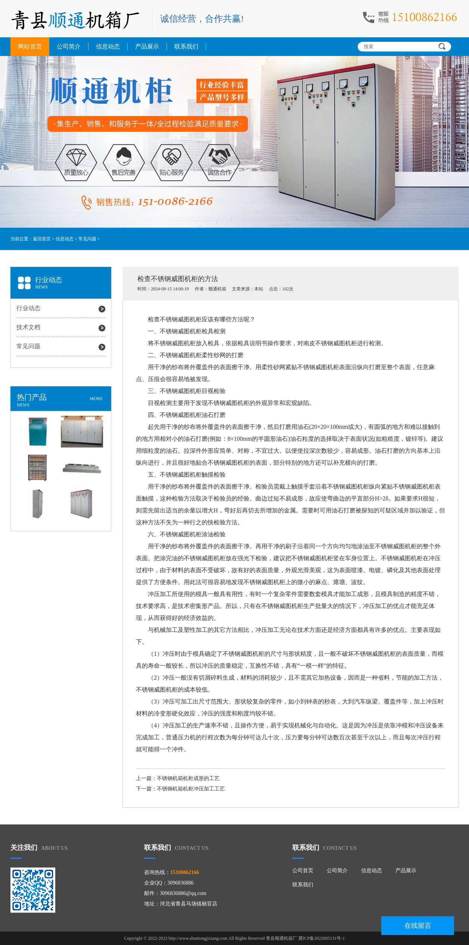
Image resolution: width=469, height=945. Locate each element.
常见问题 (87, 238)
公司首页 (302, 870)
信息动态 (108, 46)
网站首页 (30, 46)
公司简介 (69, 46)
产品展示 (147, 46)
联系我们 (186, 46)
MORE (96, 398)
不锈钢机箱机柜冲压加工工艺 (191, 789)
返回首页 (42, 238)
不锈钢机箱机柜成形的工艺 (188, 778)
